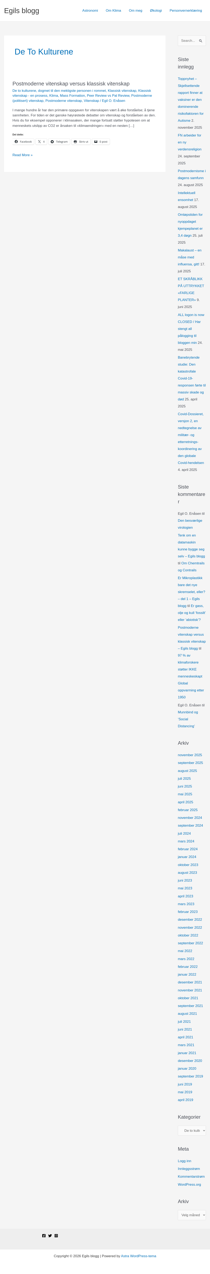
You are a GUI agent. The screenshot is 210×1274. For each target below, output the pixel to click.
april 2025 (185, 802)
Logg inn (184, 1161)
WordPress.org (189, 1184)
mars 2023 (186, 904)
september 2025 (190, 763)
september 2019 (190, 1076)
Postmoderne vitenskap (63, 101)
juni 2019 (185, 1084)
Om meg (137, 11)
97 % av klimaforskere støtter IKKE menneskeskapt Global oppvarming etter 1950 (191, 676)
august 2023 (187, 873)
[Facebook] (44, 1236)
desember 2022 (190, 920)
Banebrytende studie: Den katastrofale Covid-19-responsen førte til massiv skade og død (192, 378)
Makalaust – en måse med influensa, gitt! (189, 257)
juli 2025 (184, 779)
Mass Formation (72, 96)
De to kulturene (24, 91)
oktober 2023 (188, 865)
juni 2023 (185, 880)
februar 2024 (187, 849)
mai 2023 (185, 888)
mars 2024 (186, 841)
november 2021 (190, 990)
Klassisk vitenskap (122, 91)
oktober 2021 (188, 998)
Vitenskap (91, 101)
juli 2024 (184, 833)
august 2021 (187, 1014)
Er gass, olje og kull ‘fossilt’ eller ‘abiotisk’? (191, 613)
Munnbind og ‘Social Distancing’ (188, 719)
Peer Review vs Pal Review (108, 96)
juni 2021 (185, 1029)
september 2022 (190, 943)
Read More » (23, 155)
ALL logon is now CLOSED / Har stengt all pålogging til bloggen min (191, 329)
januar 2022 (187, 974)
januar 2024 (187, 857)
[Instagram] (56, 1236)
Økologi (157, 11)
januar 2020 (187, 1069)
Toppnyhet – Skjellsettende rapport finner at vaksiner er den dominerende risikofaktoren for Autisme (191, 100)
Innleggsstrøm (189, 1169)
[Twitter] (50, 1236)
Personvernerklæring (186, 11)
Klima (53, 96)
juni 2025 (185, 786)
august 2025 (187, 771)
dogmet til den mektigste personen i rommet (72, 91)
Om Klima (116, 11)
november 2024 (190, 818)
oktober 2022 (188, 935)
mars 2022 (186, 959)
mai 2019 (185, 1092)
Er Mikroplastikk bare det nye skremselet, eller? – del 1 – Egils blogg (191, 592)
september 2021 (190, 1006)
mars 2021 (186, 1045)
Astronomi (94, 11)
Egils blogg (21, 11)
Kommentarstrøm (191, 1177)
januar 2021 (187, 1053)
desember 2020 (190, 1061)
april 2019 (185, 1100)
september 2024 (190, 825)
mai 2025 (185, 794)
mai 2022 (185, 951)
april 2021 (185, 1037)
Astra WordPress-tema (138, 1256)
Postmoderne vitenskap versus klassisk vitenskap (71, 84)
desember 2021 (190, 982)
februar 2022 (187, 967)
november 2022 (190, 928)
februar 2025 (187, 810)
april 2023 (185, 896)
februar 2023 (187, 912)
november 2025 (190, 755)
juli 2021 (184, 1022)
